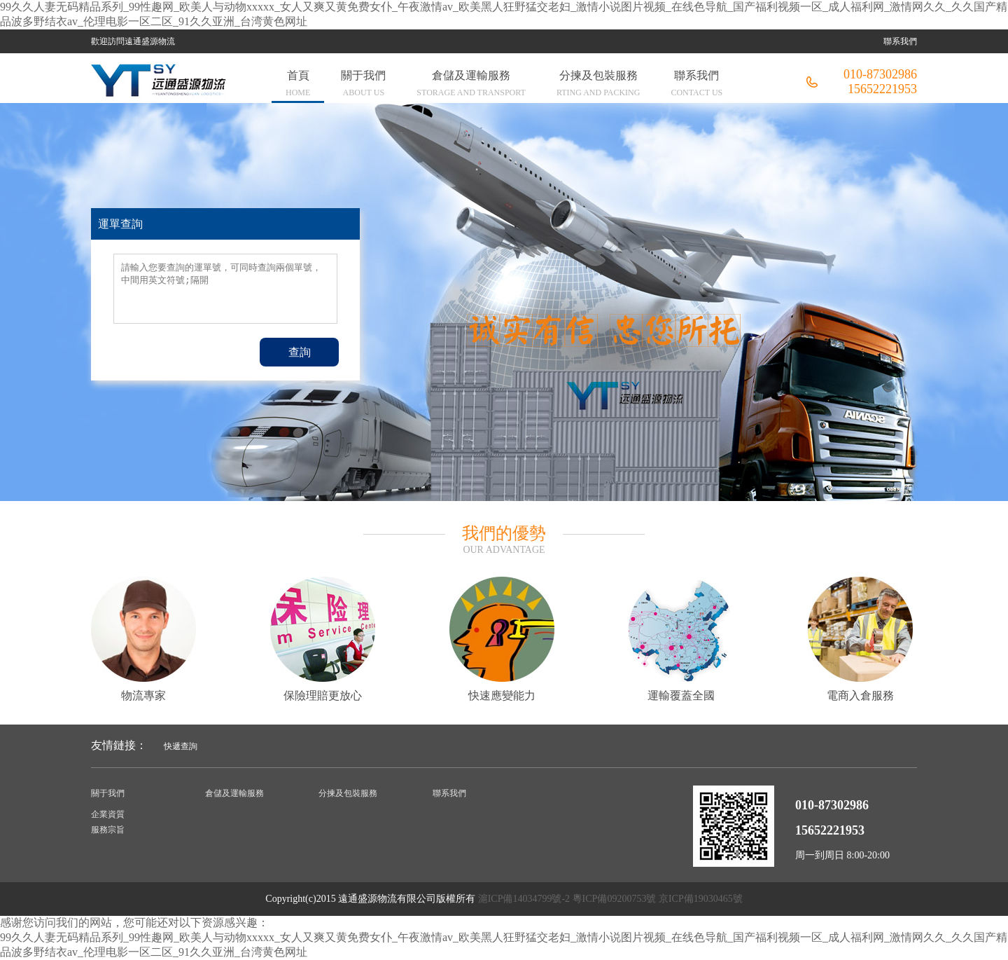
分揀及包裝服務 (598, 85)
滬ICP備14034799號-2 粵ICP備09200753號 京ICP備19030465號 (610, 898)
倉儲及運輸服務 (471, 85)
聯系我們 (900, 41)
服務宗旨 (108, 830)
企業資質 (108, 814)
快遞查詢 (180, 746)
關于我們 (363, 85)
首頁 (298, 85)
